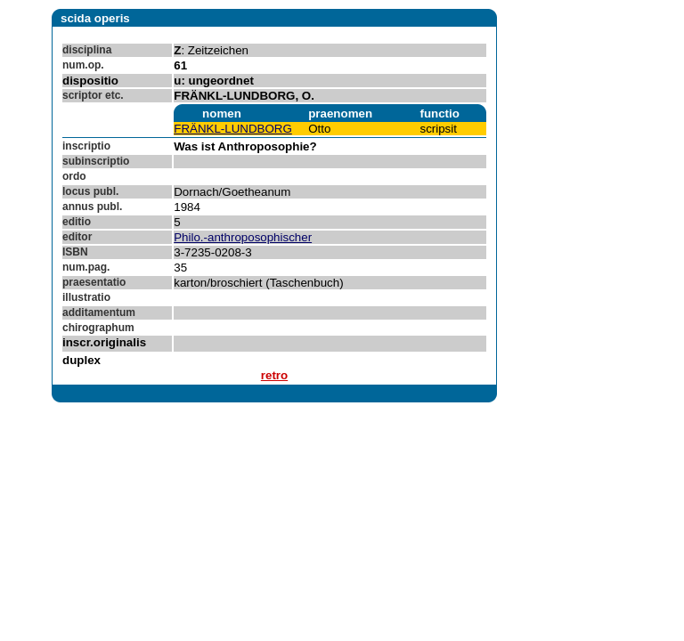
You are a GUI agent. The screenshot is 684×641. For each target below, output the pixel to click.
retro (274, 375)
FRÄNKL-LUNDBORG (233, 128)
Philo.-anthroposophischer (243, 237)
